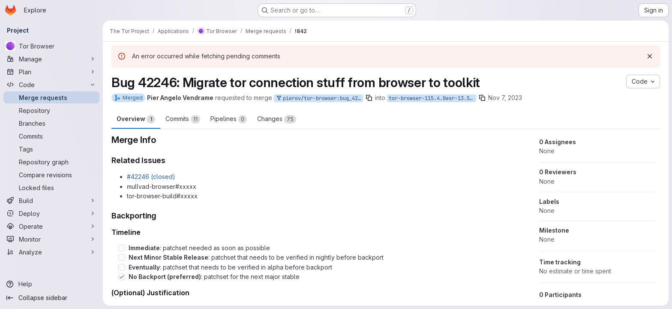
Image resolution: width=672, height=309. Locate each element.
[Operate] (51, 226)
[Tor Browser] (51, 46)
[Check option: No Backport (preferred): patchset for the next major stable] (121, 276)
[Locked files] (51, 188)
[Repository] (51, 110)
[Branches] (51, 123)
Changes (276, 119)
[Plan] (51, 72)
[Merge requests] (51, 97)
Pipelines (228, 119)
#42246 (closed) (151, 176)
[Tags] (51, 149)
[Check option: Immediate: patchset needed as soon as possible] (121, 248)
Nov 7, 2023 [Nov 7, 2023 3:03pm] (505, 97)
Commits (182, 119)
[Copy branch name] (369, 98)
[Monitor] (51, 239)
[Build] (51, 200)
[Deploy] (51, 213)
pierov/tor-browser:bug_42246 (319, 98)
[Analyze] (51, 252)
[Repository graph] (51, 162)
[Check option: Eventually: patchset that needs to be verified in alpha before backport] (121, 267)
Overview (136, 119)
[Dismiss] (650, 56)
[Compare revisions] (51, 175)
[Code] (51, 85)
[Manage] (51, 59)
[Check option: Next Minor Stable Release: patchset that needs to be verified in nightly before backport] (121, 257)
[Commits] (51, 136)
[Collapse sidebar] (51, 298)
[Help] (51, 284)
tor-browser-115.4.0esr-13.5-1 (432, 98)
